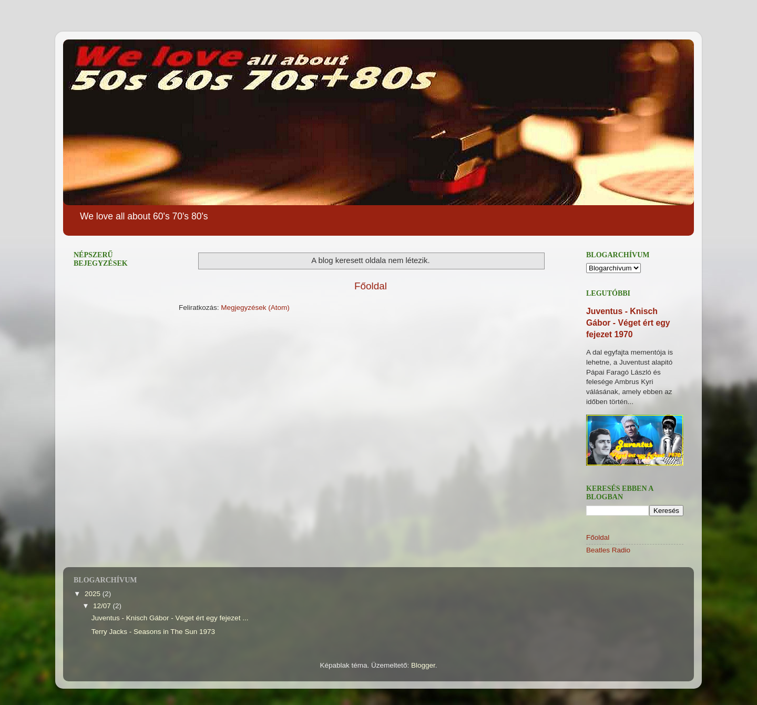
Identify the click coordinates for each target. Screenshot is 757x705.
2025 (94, 594)
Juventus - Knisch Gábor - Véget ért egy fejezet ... (170, 618)
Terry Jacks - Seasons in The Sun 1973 (153, 632)
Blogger (423, 665)
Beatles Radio (608, 550)
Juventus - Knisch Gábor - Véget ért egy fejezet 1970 (628, 323)
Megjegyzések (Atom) (255, 307)
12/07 (103, 606)
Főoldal (370, 285)
